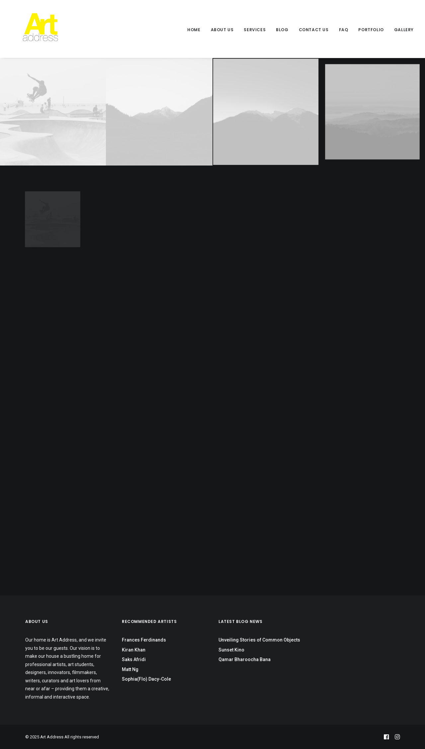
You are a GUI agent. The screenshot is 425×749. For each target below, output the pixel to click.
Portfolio (370, 30)
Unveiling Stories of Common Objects (259, 640)
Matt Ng (130, 669)
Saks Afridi (134, 659)
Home (193, 30)
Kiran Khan (133, 649)
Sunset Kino (231, 649)
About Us (222, 30)
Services (255, 30)
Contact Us (314, 30)
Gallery (404, 30)
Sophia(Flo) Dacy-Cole (146, 679)
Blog (282, 30)
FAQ (343, 30)
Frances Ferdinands (144, 640)
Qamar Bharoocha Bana (244, 659)
